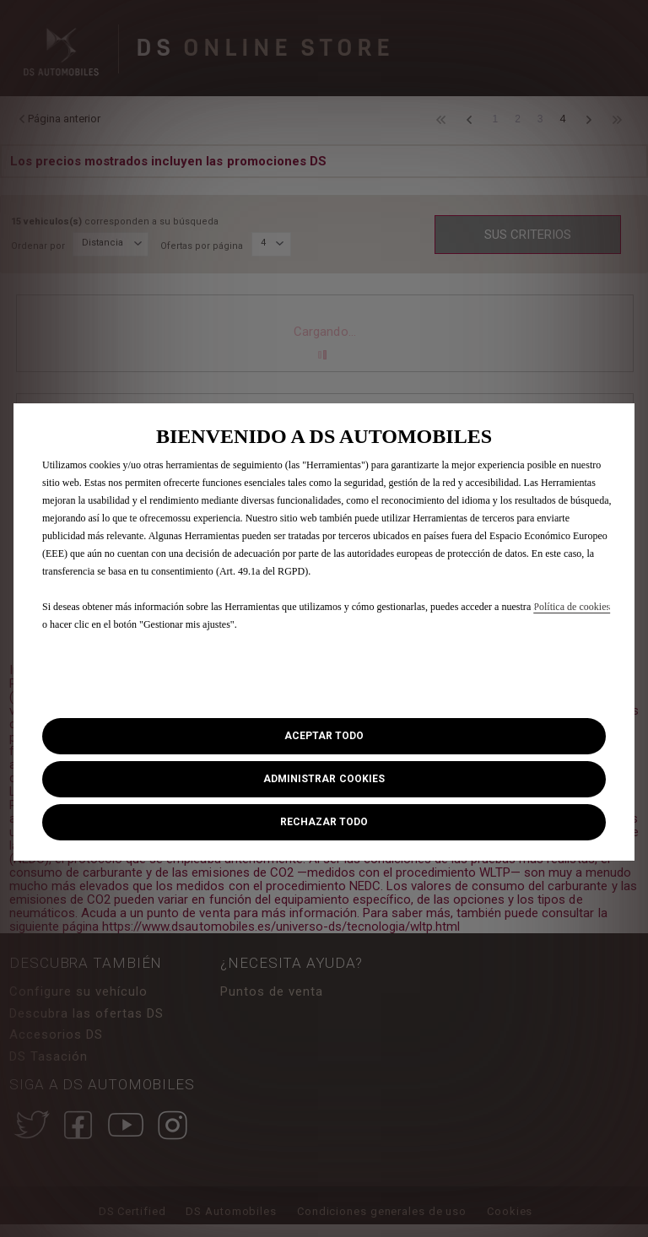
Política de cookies (571, 607)
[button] (324, 779)
